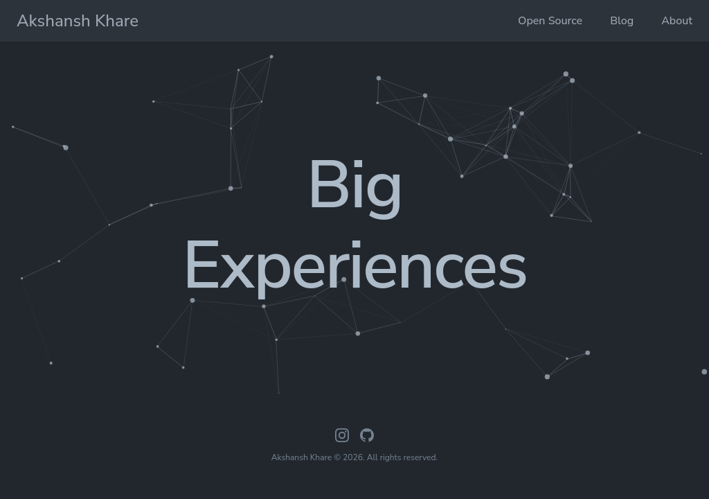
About (676, 20)
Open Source (550, 20)
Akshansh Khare (77, 21)
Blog (622, 20)
